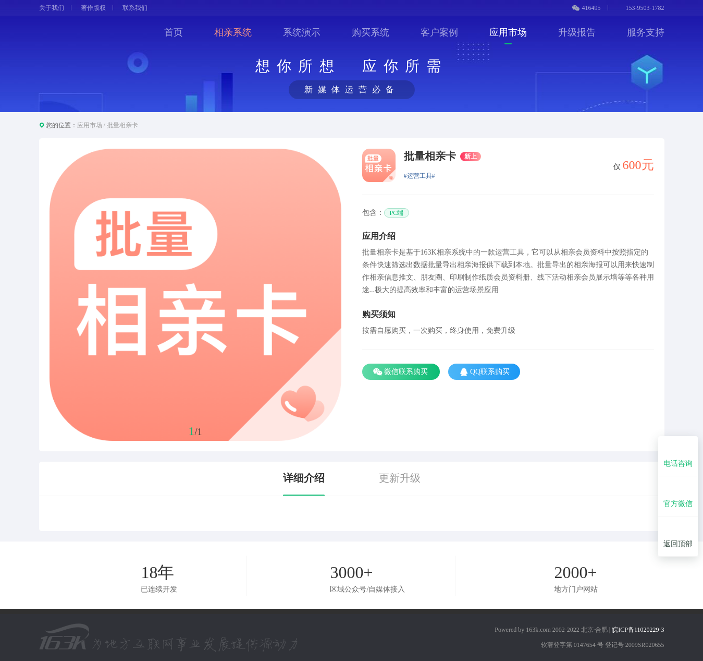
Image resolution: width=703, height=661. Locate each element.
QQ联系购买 (484, 372)
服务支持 (645, 32)
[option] (195, 295)
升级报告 (577, 32)
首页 (173, 32)
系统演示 (301, 32)
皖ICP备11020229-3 (638, 629)
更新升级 (400, 478)
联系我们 (134, 7)
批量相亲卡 (122, 125)
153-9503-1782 (641, 8)
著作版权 (93, 7)
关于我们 (51, 7)
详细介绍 (304, 478)
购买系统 (370, 32)
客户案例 (439, 32)
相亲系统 (233, 32)
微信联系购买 (401, 372)
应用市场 (508, 32)
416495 (586, 8)
